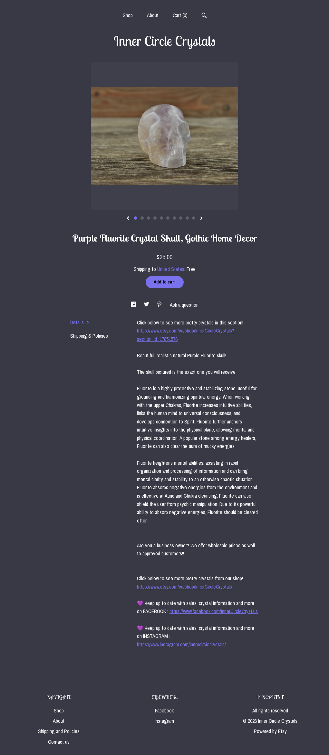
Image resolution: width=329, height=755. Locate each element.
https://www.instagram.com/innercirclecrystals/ (181, 644)
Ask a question (184, 304)
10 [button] (193, 218)
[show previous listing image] (128, 218)
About (153, 15)
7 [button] (174, 218)
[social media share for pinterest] (160, 304)
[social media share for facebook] (134, 304)
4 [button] (155, 218)
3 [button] (148, 218)
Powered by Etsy (270, 731)
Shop (128, 15)
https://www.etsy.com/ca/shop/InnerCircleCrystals (184, 586)
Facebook (164, 710)
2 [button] (142, 218)
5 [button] (161, 218)
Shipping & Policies (89, 335)
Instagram (164, 720)
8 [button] (180, 218)
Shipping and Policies (59, 731)
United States (170, 269)
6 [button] (167, 218)
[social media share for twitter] (147, 304)
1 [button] (135, 218)
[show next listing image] (201, 218)
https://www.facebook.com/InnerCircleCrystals (213, 611)
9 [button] (187, 218)
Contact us (59, 741)
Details (79, 322)
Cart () (180, 15)
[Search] (204, 16)
